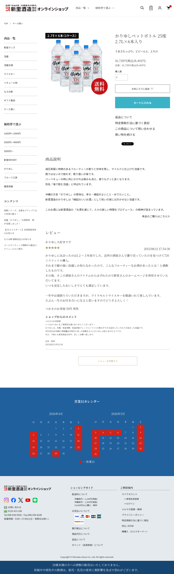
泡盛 (6, 56)
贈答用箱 (8, 186)
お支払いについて (81, 510)
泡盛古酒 (8, 65)
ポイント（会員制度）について (87, 545)
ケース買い (18, 23)
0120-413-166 (15, 511)
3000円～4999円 (12, 142)
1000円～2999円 (12, 133)
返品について (123, 117)
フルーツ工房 (10, 177)
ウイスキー (9, 74)
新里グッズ (9, 47)
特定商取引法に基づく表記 (132, 123)
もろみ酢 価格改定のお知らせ (17, 239)
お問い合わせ (14, 507)
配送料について (80, 494)
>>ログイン (129, 503)
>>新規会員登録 (131, 498)
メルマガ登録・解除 (132, 509)
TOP (6, 23)
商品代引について (81, 533)
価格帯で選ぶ (103, 8)
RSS (124, 525)
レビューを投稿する (108, 361)
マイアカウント (129, 494)
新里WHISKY (10, 159)
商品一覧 (81, 8)
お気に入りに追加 (143, 88)
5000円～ (8, 151)
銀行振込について (81, 528)
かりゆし (8, 168)
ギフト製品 (9, 100)
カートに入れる (142, 103)
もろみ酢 (8, 91)
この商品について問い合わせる (135, 129)
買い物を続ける (125, 134)
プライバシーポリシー (133, 514)
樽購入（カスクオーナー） (135, 531)
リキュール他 (10, 82)
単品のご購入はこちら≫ (156, 216)
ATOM (131, 525)
